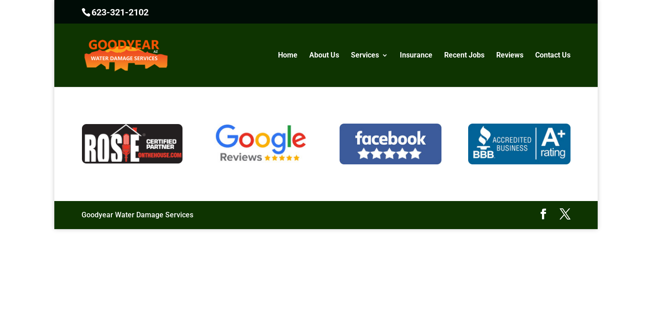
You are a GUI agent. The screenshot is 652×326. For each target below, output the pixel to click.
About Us (324, 55)
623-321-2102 (120, 12)
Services (365, 55)
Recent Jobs (464, 55)
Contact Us (552, 55)
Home (287, 55)
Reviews (509, 55)
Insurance (416, 55)
